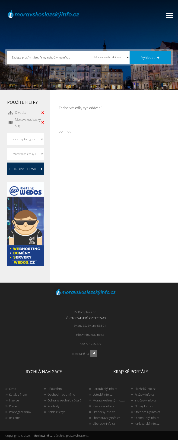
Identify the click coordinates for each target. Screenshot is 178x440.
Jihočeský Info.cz (145, 400)
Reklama (14, 418)
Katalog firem (18, 394)
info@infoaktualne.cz (90, 334)
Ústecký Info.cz (102, 394)
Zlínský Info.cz (143, 406)
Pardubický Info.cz (105, 389)
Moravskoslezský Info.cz (109, 400)
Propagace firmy (20, 412)
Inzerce (14, 400)
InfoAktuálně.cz (42, 435)
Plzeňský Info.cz (145, 389)
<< (61, 132)
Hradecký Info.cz (104, 412)
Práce (13, 406)
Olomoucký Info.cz (146, 418)
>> (69, 132)
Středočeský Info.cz (147, 412)
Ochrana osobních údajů (64, 400)
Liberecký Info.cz (104, 423)
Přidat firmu (56, 389)
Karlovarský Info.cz (146, 423)
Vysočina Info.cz (103, 406)
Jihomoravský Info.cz (106, 418)
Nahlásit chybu (57, 412)
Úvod (12, 389)
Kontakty (53, 406)
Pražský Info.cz (144, 394)
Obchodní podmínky (61, 394)
